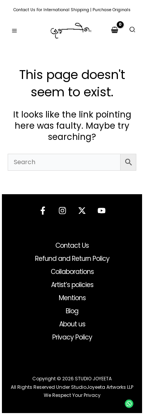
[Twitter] (82, 211)
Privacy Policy (72, 337)
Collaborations (72, 271)
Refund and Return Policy (72, 258)
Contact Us (24, 10)
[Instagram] (62, 211)
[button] (132, 30)
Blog (72, 311)
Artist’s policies (72, 284)
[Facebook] (43, 211)
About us (72, 324)
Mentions (72, 297)
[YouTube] (102, 211)
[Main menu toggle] (14, 30)
